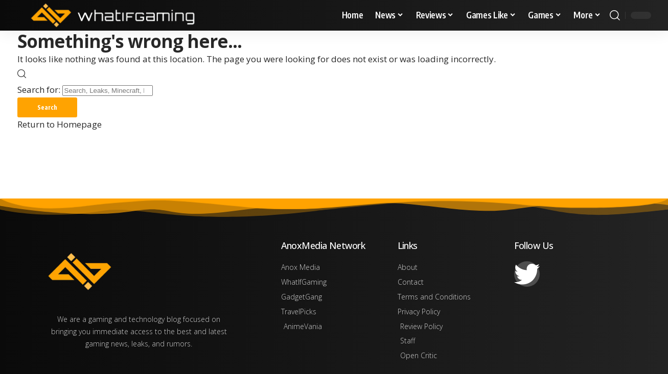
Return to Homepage (59, 125)
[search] (615, 15)
